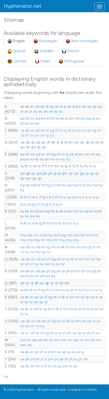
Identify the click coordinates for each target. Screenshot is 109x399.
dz (44, 147)
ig (43, 197)
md (43, 235)
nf (43, 247)
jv (61, 204)
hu (89, 185)
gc (33, 173)
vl (63, 333)
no (84, 247)
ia (21, 197)
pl (72, 271)
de (43, 142)
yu (75, 359)
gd (39, 173)
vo (74, 333)
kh (53, 211)
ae (42, 106)
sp (87, 297)
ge (44, 173)
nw (38, 252)
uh (59, 321)
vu (98, 333)
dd (38, 142)
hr (80, 185)
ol (76, 259)
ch (57, 130)
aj (65, 106)
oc (33, 259)
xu (69, 352)
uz (42, 326)
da (22, 142)
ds (97, 142)
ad (37, 106)
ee (43, 154)
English (16, 41)
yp (61, 359)
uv (32, 326)
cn (84, 130)
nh (53, 247)
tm (65, 309)
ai (61, 106)
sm (72, 297)
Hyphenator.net (23, 6)
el (76, 154)
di (57, 142)
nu (27, 252)
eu (42, 159)
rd (30, 290)
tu (92, 309)
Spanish (17, 51)
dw (33, 147)
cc (32, 130)
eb (27, 154)
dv (28, 147)
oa (22, 259)
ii (47, 197)
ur (94, 321)
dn (77, 142)
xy (82, 352)
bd (38, 118)
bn (78, 118)
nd (38, 247)
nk (62, 247)
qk (36, 283)
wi (51, 340)
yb (27, 359)
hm (58, 185)
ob (27, 259)
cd (37, 130)
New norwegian (82, 41)
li (48, 223)
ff (43, 166)
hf (43, 185)
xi (45, 352)
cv (36, 135)
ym (50, 359)
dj (61, 142)
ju (57, 204)
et (37, 159)
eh (59, 154)
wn (64, 340)
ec (33, 154)
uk (68, 321)
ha (22, 185)
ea (22, 154)
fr (70, 166)
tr (79, 309)
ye (37, 359)
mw (69, 240)
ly (77, 223)
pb (27, 271)
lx (74, 223)
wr (82, 340)
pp (94, 271)
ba (22, 118)
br (93, 118)
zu (60, 366)
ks (96, 211)
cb (27, 130)
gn (71, 173)
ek (72, 154)
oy (58, 264)
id (33, 197)
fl (52, 166)
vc (27, 333)
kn (77, 211)
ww (23, 345)
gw (28, 178)
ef (48, 154)
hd (33, 185)
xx (78, 352)
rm (58, 290)
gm (65, 173)
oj (67, 259)
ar (22, 111)
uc (33, 321)
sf (45, 297)
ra (21, 290)
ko (82, 211)
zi (42, 366)
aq (100, 106)
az (61, 111)
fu (81, 166)
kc (32, 211)
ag (52, 106)
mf (56, 235)
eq (22, 159)
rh (47, 290)
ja (21, 204)
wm (57, 340)
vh (52, 333)
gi (55, 173)
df (48, 142)
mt (55, 240)
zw (65, 366)
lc (29, 223)
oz (63, 264)
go (76, 173)
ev (47, 159)
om (81, 259)
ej (67, 154)
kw (32, 216)
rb (26, 290)
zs (55, 366)
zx (70, 366)
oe (43, 259)
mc (36, 235)
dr (92, 142)
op (98, 259)
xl (49, 352)
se (41, 297)
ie (36, 197)
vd (32, 333)
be (43, 118)
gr (87, 173)
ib (25, 197)
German (17, 61)
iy (97, 197)
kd (37, 211)
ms (49, 240)
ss (100, 297)
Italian (42, 61)
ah (57, 106)
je (29, 204)
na (22, 247)
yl (45, 359)
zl (45, 366)
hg (48, 185)
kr (91, 211)
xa (22, 352)
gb (28, 173)
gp (82, 173)
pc (33, 271)
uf (48, 321)
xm (53, 352)
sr (96, 297)
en (87, 154)
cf (47, 130)
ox (53, 264)
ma (23, 235)
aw (45, 111)
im (57, 197)
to (75, 309)
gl (59, 173)
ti (53, 309)
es (32, 159)
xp (64, 352)
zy (75, 366)
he (38, 185)
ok (72, 259)
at (31, 111)
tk (57, 309)
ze (32, 366)
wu (92, 340)
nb (27, 247)
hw (95, 185)
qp (47, 283)
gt (97, 173)
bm (72, 118)
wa (22, 340)
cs (22, 135)
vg (46, 333)
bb (27, 118)
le (36, 223)
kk (61, 211)
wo (70, 340)
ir (77, 197)
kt (100, 211)
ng (48, 247)
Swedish (44, 51)
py (53, 276)
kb (27, 211)
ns (99, 247)
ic (29, 197)
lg (40, 223)
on (87, 259)
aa (22, 106)
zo (50, 366)
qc (27, 283)
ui (63, 321)
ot (31, 264)
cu (31, 135)
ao (89, 106)
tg (45, 309)
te (40, 309)
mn (23, 240)
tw (101, 309)
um (78, 321)
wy (29, 345)
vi (56, 333)
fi (46, 166)
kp (87, 211)
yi (42, 359)
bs (98, 118)
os (27, 264)
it (83, 197)
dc (33, 142)
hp (69, 185)
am (78, 106)
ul (72, 321)
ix (94, 197)
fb (26, 166)
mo (30, 240)
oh (59, 259)
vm (68, 333)
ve (37, 333)
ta (22, 309)
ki (57, 211)
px (48, 276)
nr (94, 247)
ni (58, 247)
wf (40, 340)
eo (93, 154)
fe (39, 166)
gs (92, 173)
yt (70, 359)
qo (42, 283)
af (47, 106)
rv (91, 290)
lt (67, 223)
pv (37, 276)
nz (49, 252)
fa (22, 166)
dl (65, 142)
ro (67, 290)
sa (22, 297)
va (22, 333)
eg (53, 154)
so (82, 297)
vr (84, 333)
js (54, 204)
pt (27, 276)
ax (51, 111)
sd (36, 297)
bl (66, 118)
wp (76, 340)
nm (72, 247)
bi (57, 118)
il (53, 197)
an (84, 106)
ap (94, 106)
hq (75, 185)
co (89, 130)
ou (36, 264)
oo (93, 259)
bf (48, 118)
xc (32, 352)
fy (94, 166)
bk (62, 118)
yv (80, 359)
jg (33, 204)
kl (65, 211)
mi (76, 235)
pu (32, 276)
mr (43, 240)
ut (22, 326)
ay (56, 111)
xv (73, 352)
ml (87, 235)
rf (38, 290)
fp (66, 166)
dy (39, 147)
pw (42, 276)
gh (50, 173)
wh (45, 340)
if (40, 197)
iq (73, 197)
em (81, 154)
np (89, 247)
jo (43, 204)
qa (22, 283)
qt (56, 283)
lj (50, 223)
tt (87, 309)
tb (26, 309)
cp (94, 130)
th (49, 309)
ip (69, 197)
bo (83, 118)
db (27, 142)
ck (69, 130)
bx (32, 123)
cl (73, 130)
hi (52, 185)
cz (52, 135)
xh (41, 352)
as (26, 111)
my (76, 240)
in (61, 197)
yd (32, 359)
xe (36, 352)
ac (32, 106)
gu (22, 178)
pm (78, 271)
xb (27, 352)
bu (27, 123)
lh (44, 223)
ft (77, 166)
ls (63, 223)
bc (33, 118)
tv (96, 309)
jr (51, 204)
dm (71, 142)
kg (47, 211)
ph (59, 271)
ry (100, 290)
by (37, 123)
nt (22, 252)
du (22, 147)
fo (62, 166)
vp (79, 333)
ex (58, 159)
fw (86, 166)
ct (26, 135)
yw (85, 359)
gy (34, 178)
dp (87, 142)
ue (43, 321)
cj (65, 130)
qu (61, 283)
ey (63, 159)
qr (52, 283)
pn (84, 271)
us (99, 321)
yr (66, 359)
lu (70, 223)
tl (61, 309)
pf (48, 271)
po (89, 271)
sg (50, 297)
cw (41, 135)
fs (73, 166)
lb (25, 223)
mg (63, 235)
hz (22, 190)
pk (68, 271)
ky (38, 216)
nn (78, 247)
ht (84, 185)
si (59, 297)
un (84, 321)
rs (79, 290)
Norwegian (46, 41)
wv (98, 340)
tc (31, 309)
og (53, 259)
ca (22, 130)
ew (52, 159)
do (82, 142)
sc (32, 297)
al (73, 106)
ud (38, 321)
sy (41, 302)
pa (22, 271)
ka (22, 211)
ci (61, 130)
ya (22, 359)
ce (42, 130)
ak (69, 106)
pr (99, 271)
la (21, 223)
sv (31, 302)
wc (28, 340)
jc (25, 204)
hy (101, 185)
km (71, 211)
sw (36, 302)
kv (27, 216)
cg (52, 130)
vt (93, 333)
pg (53, 271)
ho (64, 185)
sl (67, 297)
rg (42, 290)
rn (63, 290)
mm (94, 235)
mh (70, 235)
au (36, 111)
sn (78, 297)
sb (27, 297)
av (40, 111)
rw (96, 290)
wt (87, 340)
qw (67, 283)
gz (40, 178)
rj (54, 290)
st (22, 302)
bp (89, 118)
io (65, 197)
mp (37, 240)
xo (59, 352)
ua (22, 321)
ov (42, 264)
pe (43, 271)
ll (53, 223)
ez (68, 159)
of (48, 259)
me (50, 235)
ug (53, 321)
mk (81, 235)
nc (33, 247)
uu (27, 326)
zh (37, 366)
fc (30, 166)
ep (98, 154)
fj (49, 166)
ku (22, 216)
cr (99, 130)
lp (60, 223)
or (22, 264)
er (27, 159)
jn (39, 204)
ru (87, 290)
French (70, 51)
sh (55, 297)
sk (63, 297)
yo (56, 359)
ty (22, 314)
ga (22, 173)
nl (67, 247)
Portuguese (71, 61)
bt (22, 123)
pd (38, 271)
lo (56, 223)
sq (92, 297)
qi (32, 283)
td (35, 309)
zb (27, 366)
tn (71, 309)
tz (26, 314)
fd (34, 166)
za (22, 366)
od (38, 259)
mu (62, 240)
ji (36, 204)
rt (83, 290)
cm (78, 130)
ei (63, 154)
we (34, 340)
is (80, 197)
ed (38, 154)
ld (33, 223)
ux (37, 326)
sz (46, 302)
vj (60, 333)
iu (86, 197)
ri (51, 290)
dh (53, 142)
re (34, 290)
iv (90, 197)
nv (32, 252)
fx (90, 166)
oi (63, 259)
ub (27, 321)
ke (42, 211)
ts (83, 309)
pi (63, 271)
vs (88, 333)
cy (47, 135)
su (26, 302)
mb (30, 235)
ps (22, 276)
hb (27, 185)
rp (72, 290)
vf (41, 333)
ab (27, 106)
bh (53, 118)
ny (44, 252)
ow (47, 264)
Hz (6, 377)
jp (47, 204)
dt (102, 142)
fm (56, 166)
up (89, 321)
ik (50, 197)
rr (76, 290)
